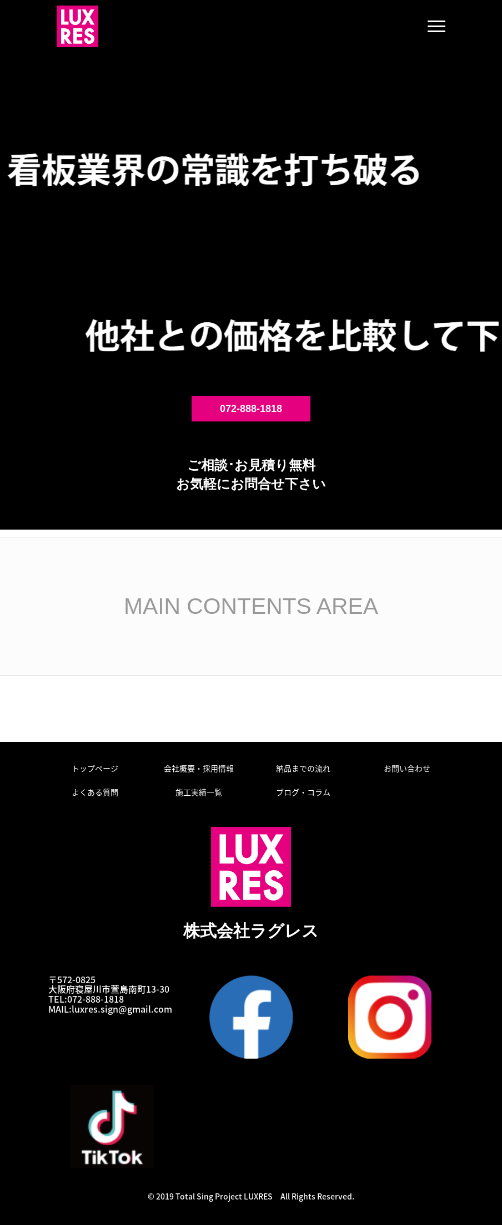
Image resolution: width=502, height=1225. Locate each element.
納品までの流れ (303, 768)
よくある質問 (95, 791)
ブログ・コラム (303, 791)
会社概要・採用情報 (199, 768)
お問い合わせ (407, 768)
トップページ (95, 768)
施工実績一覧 (198, 791)
